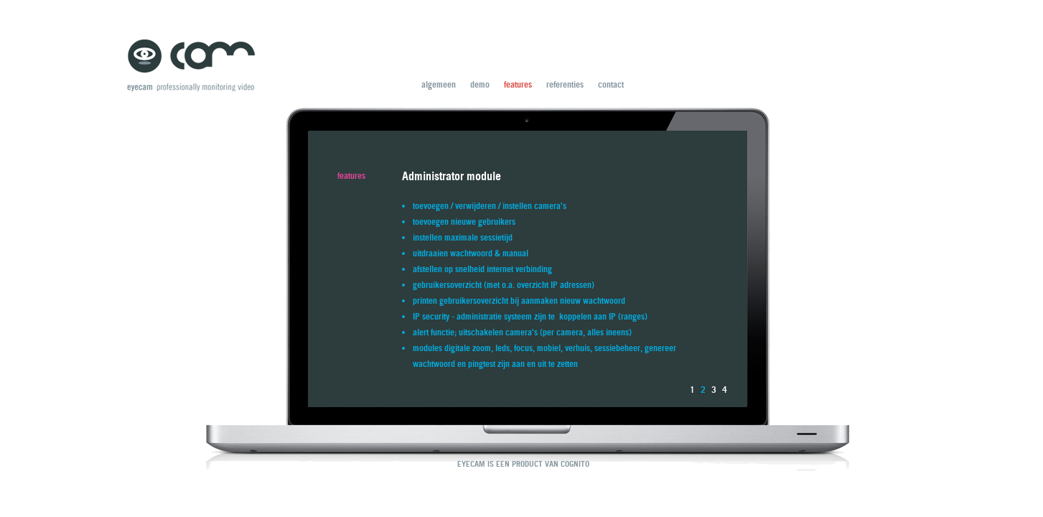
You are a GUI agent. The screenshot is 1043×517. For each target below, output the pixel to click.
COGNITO (575, 464)
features (518, 84)
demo (480, 84)
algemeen (438, 84)
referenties (565, 84)
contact (611, 84)
